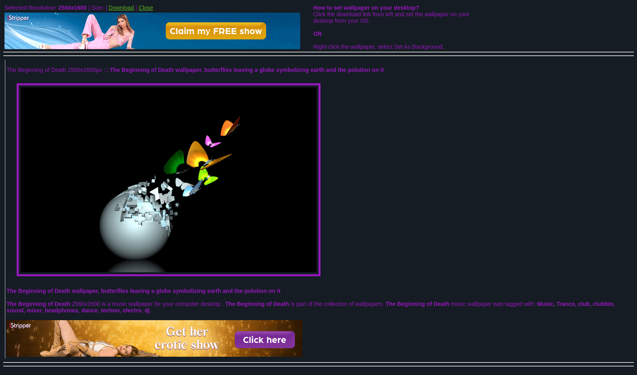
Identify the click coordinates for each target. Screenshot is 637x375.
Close (146, 7)
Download (121, 7)
